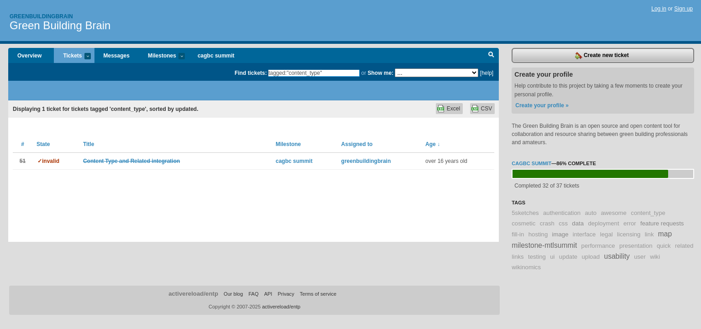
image (560, 234)
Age (432, 144)
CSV (486, 108)
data (578, 223)
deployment (603, 223)
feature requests (662, 223)
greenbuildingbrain (366, 161)
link (649, 234)
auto (590, 212)
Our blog (233, 294)
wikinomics (526, 267)
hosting (538, 234)
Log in (658, 8)
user (640, 256)
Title (88, 144)
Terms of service (318, 294)
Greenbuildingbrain (41, 16)
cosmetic (523, 223)
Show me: (380, 73)
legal (606, 234)
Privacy (285, 294)
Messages (117, 55)
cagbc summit (216, 55)
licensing (628, 234)
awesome (613, 212)
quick (664, 245)
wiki (655, 256)
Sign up (683, 8)
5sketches (525, 212)
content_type (648, 212)
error (629, 223)
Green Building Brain (60, 25)
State (43, 144)
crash (547, 223)
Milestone (288, 144)
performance (598, 245)
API (268, 294)
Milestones (162, 56)
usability (616, 256)
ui (552, 256)
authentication (562, 212)
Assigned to (357, 144)
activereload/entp (193, 293)
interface (584, 234)
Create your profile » (542, 105)
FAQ (253, 294)
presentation (636, 245)
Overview (29, 55)
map (665, 234)
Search (491, 55)
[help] (486, 73)
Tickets (72, 56)
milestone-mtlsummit (544, 245)
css (563, 223)
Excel (453, 108)
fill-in (518, 234)
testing (537, 256)
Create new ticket (602, 55)
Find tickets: (251, 73)
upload (591, 256)
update (568, 256)
